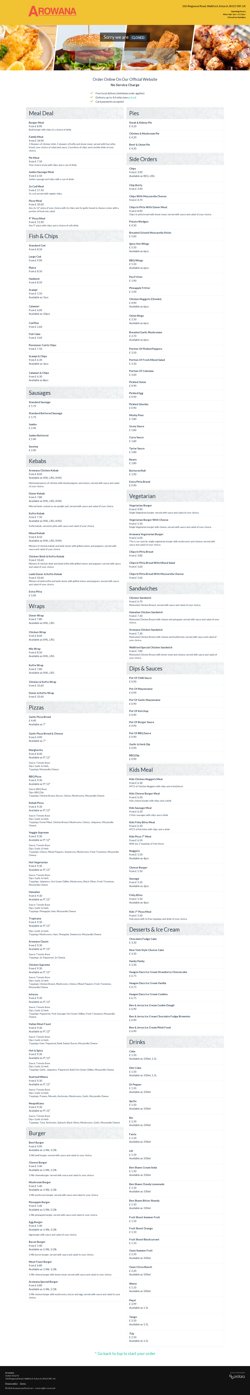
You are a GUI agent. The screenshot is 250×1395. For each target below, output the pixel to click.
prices (131, 97)
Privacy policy (11, 1383)
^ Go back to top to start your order (125, 1353)
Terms (23, 1383)
